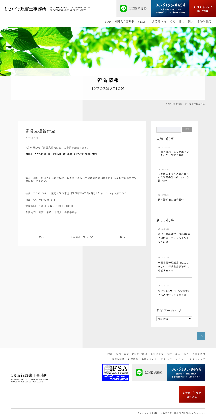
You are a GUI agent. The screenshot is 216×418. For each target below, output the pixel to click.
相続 (172, 21)
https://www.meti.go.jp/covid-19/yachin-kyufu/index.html (61, 154)
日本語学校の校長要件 (171, 199)
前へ (41, 237)
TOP (108, 21)
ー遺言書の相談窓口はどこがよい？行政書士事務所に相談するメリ (173, 266)
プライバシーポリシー (173, 359)
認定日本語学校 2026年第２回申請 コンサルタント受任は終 (174, 238)
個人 (191, 21)
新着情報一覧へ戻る (82, 237)
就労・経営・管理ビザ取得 (131, 354)
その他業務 (198, 354)
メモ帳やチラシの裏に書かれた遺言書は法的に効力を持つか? (173, 177)
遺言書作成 (159, 21)
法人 (182, 21)
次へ (122, 237)
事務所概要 (204, 21)
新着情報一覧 (180, 104)
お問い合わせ (149, 359)
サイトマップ (197, 359)
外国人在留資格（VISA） (131, 21)
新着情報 (133, 359)
